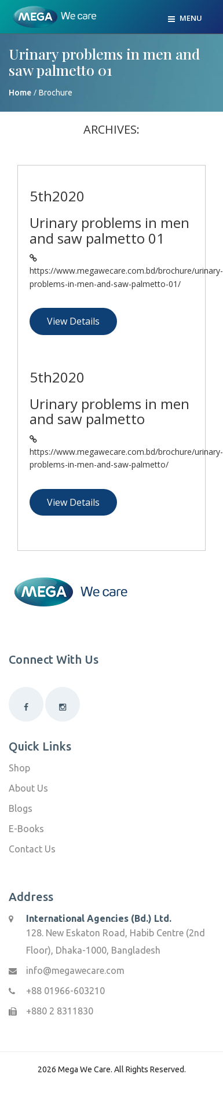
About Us (28, 788)
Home (20, 92)
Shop (19, 768)
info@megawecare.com (75, 970)
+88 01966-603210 (65, 990)
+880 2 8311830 (59, 1011)
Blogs (20, 808)
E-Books (26, 828)
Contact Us (32, 849)
